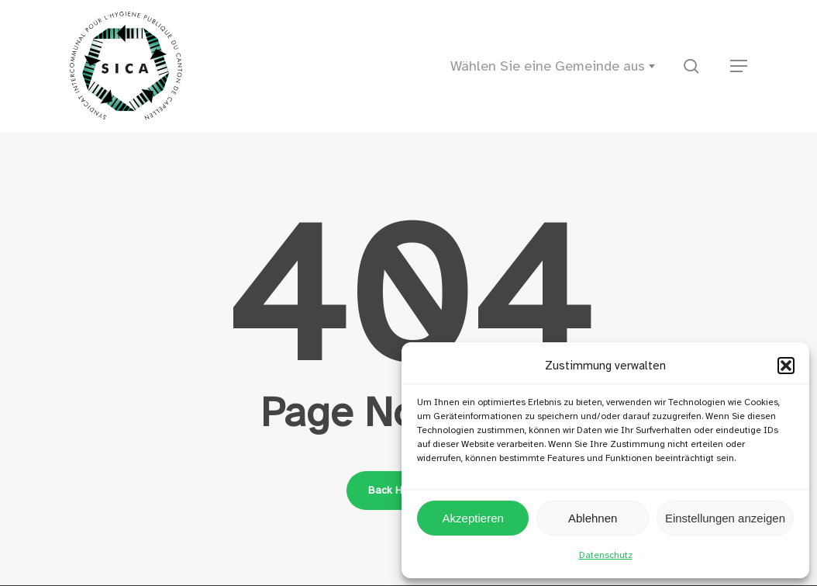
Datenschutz (606, 555)
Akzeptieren (473, 518)
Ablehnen (592, 518)
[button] (786, 365)
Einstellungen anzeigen (725, 518)
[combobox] (557, 66)
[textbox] (557, 66)
